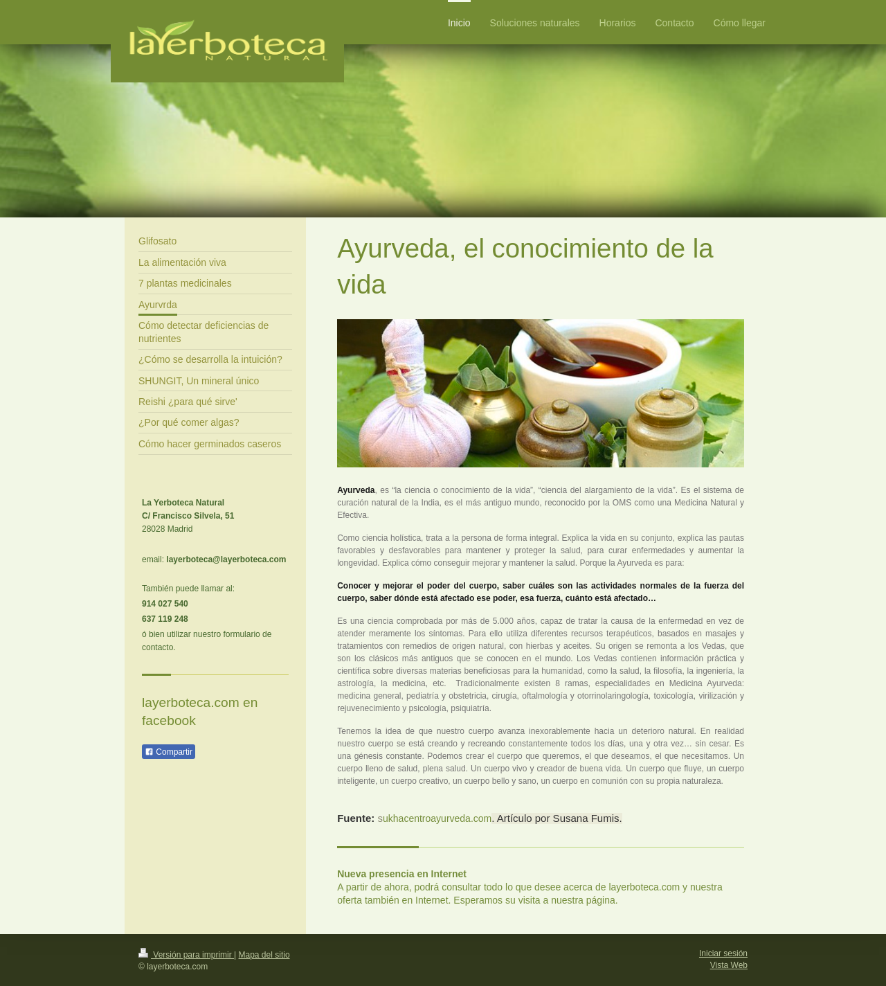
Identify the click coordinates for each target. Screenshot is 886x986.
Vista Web (729, 965)
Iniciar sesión (723, 953)
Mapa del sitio (264, 955)
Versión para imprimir (186, 955)
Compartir (168, 752)
